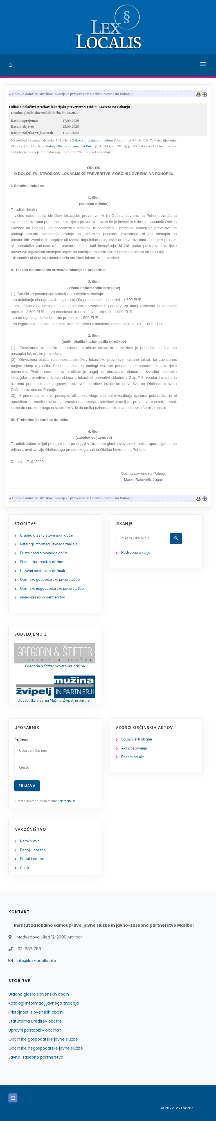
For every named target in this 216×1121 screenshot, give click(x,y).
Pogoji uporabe (33, 850)
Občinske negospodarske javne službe (52, 588)
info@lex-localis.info (36, 961)
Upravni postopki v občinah (42, 570)
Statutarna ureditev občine (41, 561)
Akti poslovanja (134, 748)
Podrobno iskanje (135, 552)
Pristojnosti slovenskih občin (43, 553)
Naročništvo (30, 841)
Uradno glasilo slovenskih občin (46, 535)
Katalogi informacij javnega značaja (48, 544)
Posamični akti (133, 757)
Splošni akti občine (136, 739)
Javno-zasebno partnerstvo (42, 597)
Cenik (24, 867)
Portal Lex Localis (35, 858)
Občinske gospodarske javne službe (50, 579)
